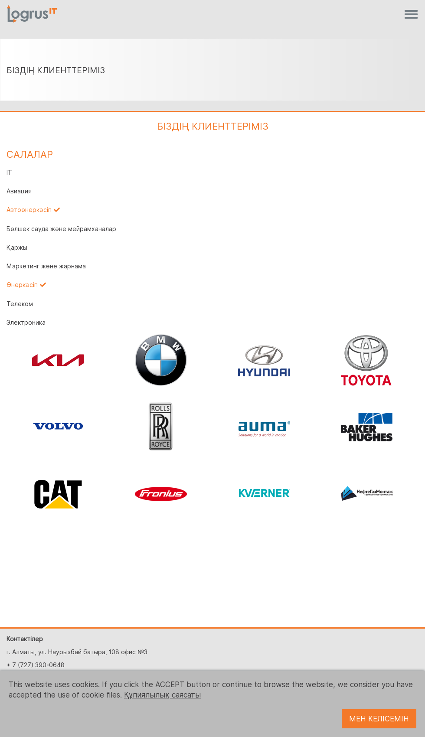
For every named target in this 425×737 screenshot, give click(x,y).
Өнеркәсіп (22, 284)
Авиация (19, 191)
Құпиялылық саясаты (162, 695)
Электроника (26, 322)
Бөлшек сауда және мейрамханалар (61, 228)
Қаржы (17, 247)
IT (9, 172)
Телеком (20, 303)
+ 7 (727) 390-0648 (36, 665)
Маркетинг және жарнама (46, 266)
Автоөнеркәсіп (29, 209)
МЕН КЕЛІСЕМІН (379, 718)
